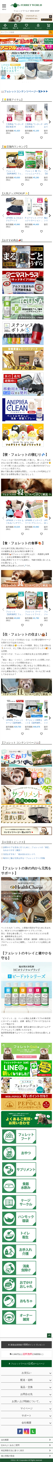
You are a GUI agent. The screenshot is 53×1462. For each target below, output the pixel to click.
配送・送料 (26, 1380)
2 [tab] (24, 82)
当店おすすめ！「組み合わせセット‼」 (19, 854)
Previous (3, 73)
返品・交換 (26, 1387)
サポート (26, 1415)
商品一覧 (15, 26)
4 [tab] (28, 82)
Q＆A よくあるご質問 (10, 1445)
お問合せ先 (26, 1394)
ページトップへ (49, 1335)
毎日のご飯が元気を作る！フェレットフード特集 (24, 858)
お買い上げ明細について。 (26, 1401)
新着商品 (5, 26)
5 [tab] (30, 82)
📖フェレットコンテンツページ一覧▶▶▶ (24, 91)
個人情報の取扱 (7, 1456)
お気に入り (26, 26)
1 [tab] (23, 82)
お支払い (26, 1372)
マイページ (38, 26)
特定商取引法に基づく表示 (12, 1450)
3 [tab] (26, 82)
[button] (3, 122)
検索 (51, 32)
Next (49, 73)
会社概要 (26, 1422)
